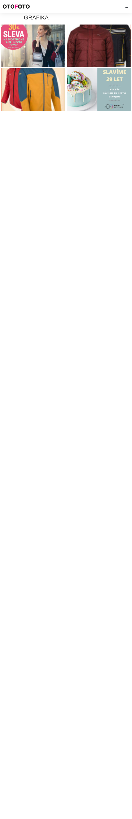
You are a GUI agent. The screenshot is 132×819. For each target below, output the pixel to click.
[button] (127, 8)
